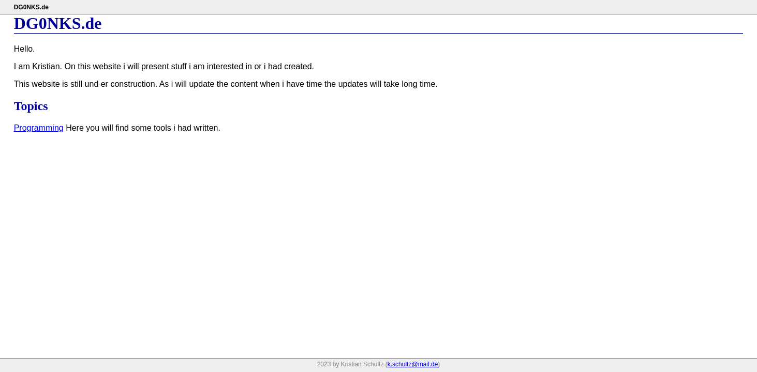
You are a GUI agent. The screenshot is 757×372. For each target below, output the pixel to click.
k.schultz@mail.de (413, 364)
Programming (39, 127)
